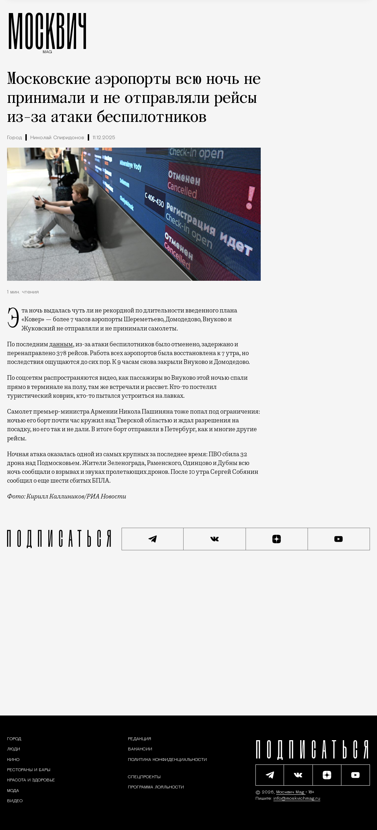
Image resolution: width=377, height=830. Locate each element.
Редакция (139, 739)
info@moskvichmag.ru (296, 799)
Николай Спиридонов (57, 138)
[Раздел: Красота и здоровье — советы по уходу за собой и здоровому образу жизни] (31, 780)
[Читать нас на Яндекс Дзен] (277, 539)
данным (61, 344)
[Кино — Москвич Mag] (13, 759)
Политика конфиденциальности (167, 760)
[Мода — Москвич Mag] (13, 790)
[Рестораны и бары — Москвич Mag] (28, 770)
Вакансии (140, 749)
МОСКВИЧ (47, 30)
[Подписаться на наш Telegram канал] (153, 539)
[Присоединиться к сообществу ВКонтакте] (215, 539)
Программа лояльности (156, 787)
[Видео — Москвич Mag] (15, 801)
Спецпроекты (144, 777)
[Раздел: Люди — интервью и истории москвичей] (13, 749)
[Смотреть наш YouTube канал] (339, 539)
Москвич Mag (290, 792)
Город (14, 138)
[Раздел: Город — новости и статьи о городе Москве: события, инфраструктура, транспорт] (14, 739)
